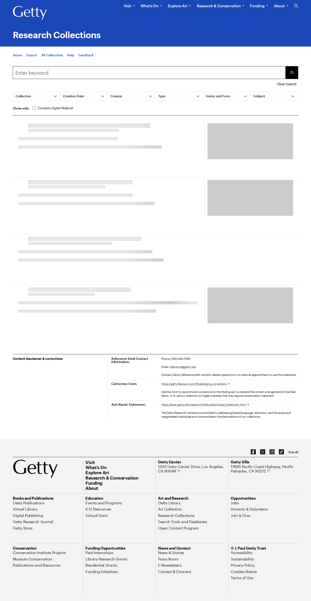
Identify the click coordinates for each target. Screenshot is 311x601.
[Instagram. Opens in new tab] (272, 452)
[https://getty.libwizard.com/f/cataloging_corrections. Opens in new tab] (195, 384)
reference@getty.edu (183, 367)
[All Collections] (52, 55)
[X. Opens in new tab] (262, 452)
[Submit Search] (291, 72)
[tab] (36, 96)
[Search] (31, 55)
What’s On (149, 5)
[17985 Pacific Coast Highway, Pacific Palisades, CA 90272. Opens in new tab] (264, 469)
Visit (127, 5)
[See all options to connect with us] (293, 452)
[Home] (17, 55)
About (279, 5)
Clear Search (286, 84)
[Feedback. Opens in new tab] (86, 55)
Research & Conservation (219, 5)
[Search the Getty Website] (296, 6)
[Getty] (30, 13)
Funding (257, 5)
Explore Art (177, 5)
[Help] (70, 55)
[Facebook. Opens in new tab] (253, 452)
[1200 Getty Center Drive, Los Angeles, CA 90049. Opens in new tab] (192, 469)
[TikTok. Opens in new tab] (281, 452)
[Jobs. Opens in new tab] (235, 502)
